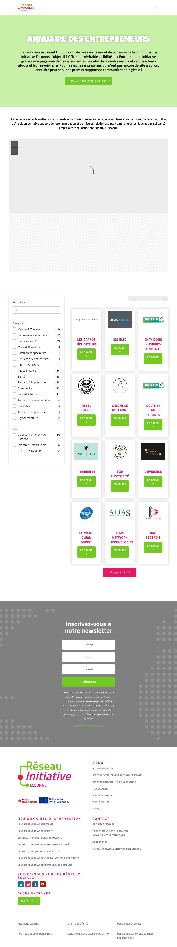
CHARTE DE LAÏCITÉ (77, 924)
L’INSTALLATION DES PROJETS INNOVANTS (40, 837)
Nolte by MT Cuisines (153, 410)
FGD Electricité (120, 474)
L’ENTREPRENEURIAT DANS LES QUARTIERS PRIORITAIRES (48, 858)
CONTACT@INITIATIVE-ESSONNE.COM (121, 849)
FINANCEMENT (100, 789)
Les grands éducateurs (87, 342)
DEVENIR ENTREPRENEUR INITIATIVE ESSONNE (117, 775)
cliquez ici (79, 714)
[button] (36, 329)
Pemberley (86, 471)
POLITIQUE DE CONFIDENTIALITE (35, 934)
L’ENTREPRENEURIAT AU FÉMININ (36, 824)
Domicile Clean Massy (86, 537)
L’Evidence (153, 471)
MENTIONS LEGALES (28, 924)
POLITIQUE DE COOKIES (129, 924)
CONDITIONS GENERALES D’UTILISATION (88, 934)
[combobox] (36, 310)
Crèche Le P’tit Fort (120, 408)
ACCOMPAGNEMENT (103, 795)
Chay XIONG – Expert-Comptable (153, 344)
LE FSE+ (96, 809)
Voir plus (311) (120, 572)
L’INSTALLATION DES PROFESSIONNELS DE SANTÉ (43, 844)
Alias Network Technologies (122, 537)
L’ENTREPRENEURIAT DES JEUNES (35, 831)
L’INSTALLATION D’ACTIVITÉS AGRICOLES (39, 851)
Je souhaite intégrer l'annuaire (87, 81)
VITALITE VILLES (101, 802)
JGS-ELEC (119, 339)
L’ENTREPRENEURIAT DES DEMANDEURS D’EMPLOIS (45, 865)
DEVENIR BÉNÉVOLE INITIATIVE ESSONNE (114, 782)
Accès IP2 (27, 901)
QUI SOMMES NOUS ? (103, 768)
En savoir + (86, 354)
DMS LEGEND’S (153, 535)
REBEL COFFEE (86, 408)
